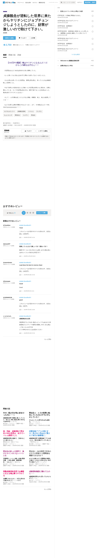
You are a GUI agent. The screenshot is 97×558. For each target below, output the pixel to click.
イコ (36, 478)
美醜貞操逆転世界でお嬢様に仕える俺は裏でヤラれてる (13, 473)
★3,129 (31, 464)
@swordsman (7, 262)
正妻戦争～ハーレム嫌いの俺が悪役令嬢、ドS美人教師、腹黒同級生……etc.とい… (14, 460)
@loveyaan (6, 281)
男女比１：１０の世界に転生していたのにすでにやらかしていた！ (39, 415)
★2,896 (31, 444)
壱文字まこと (34, 442)
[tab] (5, 55)
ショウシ (44, 462)
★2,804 (5, 482)
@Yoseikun (6, 225)
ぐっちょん (36, 422)
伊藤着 (19, 480)
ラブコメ (11, 423)
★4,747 (31, 480)
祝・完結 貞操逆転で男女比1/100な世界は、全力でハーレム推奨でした (14, 433)
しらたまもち (7, 316)
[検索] (61, 2)
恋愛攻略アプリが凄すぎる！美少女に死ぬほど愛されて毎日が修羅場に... (39, 433)
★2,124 (5, 464)
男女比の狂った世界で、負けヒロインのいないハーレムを (13, 453)
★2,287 (5, 444)
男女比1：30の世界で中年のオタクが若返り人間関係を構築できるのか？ (40, 453)
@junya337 (6, 244)
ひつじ (15, 421)
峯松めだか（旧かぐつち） (11, 442)
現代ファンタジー (40, 464)
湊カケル (17, 462)
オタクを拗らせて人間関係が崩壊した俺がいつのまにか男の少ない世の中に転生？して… (40, 460)
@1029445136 (7, 297)
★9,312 (31, 424)
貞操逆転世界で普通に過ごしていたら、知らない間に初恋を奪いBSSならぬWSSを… (14, 419)
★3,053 (5, 423)
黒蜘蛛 (5, 33)
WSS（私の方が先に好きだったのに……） (13, 414)
